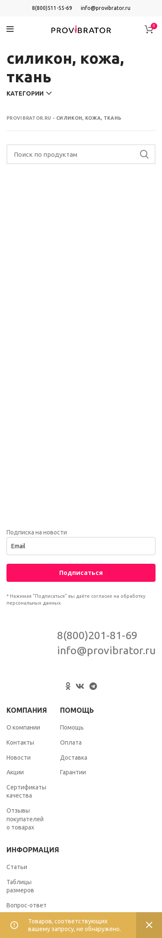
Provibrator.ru (28, 118)
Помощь (72, 727)
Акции (15, 772)
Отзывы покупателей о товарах (25, 819)
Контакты (20, 742)
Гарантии (73, 772)
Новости (18, 757)
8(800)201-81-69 (97, 635)
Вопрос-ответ (26, 905)
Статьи (16, 866)
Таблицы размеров (20, 886)
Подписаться (81, 572)
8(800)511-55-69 (52, 8)
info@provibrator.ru (105, 8)
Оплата (71, 742)
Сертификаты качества (26, 791)
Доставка (73, 757)
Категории (25, 93)
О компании (23, 727)
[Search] (81, 154)
